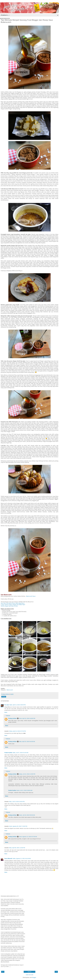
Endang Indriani (12, 718)
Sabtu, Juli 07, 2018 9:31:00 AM (20, 752)
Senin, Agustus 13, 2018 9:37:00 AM (28, 836)
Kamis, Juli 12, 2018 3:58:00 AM (24, 790)
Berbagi (3, 696)
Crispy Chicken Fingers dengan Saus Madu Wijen (13, 604)
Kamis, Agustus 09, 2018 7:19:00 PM (18, 826)
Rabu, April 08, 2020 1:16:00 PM (17, 847)
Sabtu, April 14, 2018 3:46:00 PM (17, 704)
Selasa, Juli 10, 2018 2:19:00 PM (27, 774)
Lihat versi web (29, 974)
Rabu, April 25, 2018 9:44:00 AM (27, 741)
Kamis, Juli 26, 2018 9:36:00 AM (27, 815)
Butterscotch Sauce (31, 596)
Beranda (29, 971)
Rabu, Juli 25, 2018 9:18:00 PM (17, 801)
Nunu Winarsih (8, 858)
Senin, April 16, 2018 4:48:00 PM (27, 718)
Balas (5, 712)
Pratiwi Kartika (8, 752)
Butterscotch (10, 690)
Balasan (8, 715)
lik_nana (6, 704)
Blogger (34, 977)
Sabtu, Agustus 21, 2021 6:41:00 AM (22, 858)
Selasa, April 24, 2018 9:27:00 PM (17, 731)
